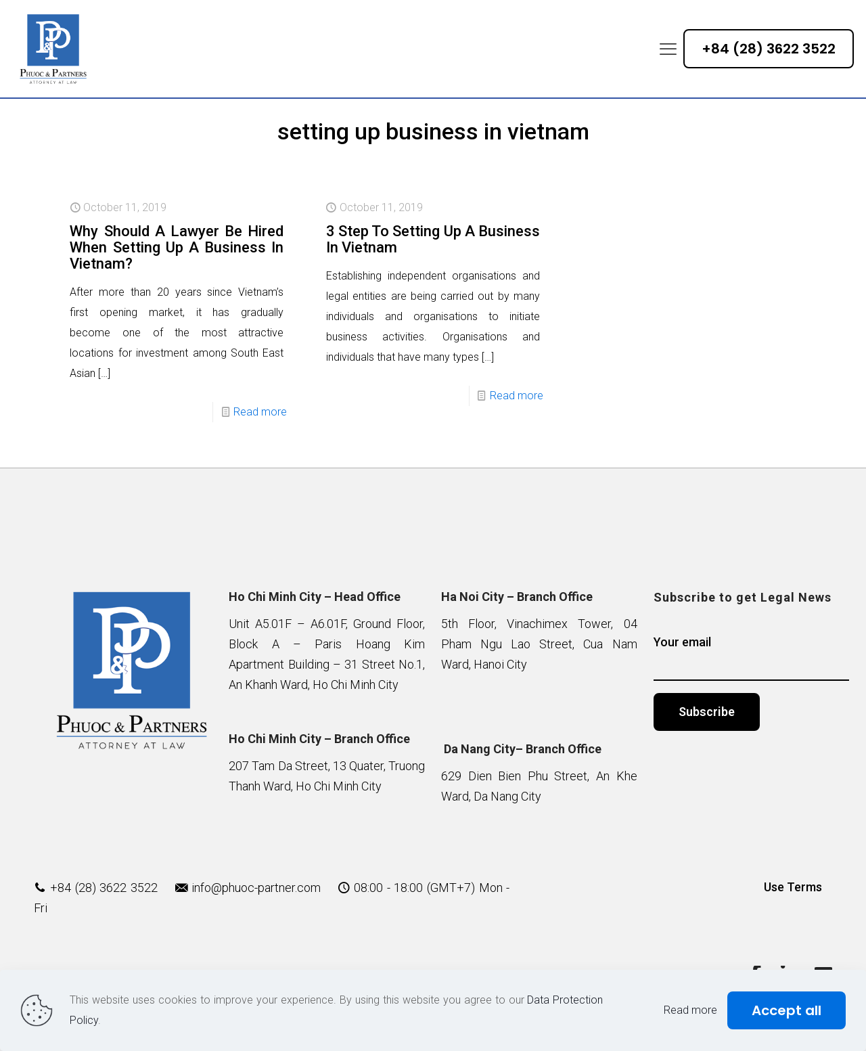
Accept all (786, 1010)
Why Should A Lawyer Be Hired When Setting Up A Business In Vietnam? (176, 247)
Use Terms (793, 887)
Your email (752, 658)
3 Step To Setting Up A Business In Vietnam (433, 239)
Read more (260, 411)
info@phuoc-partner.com (256, 887)
